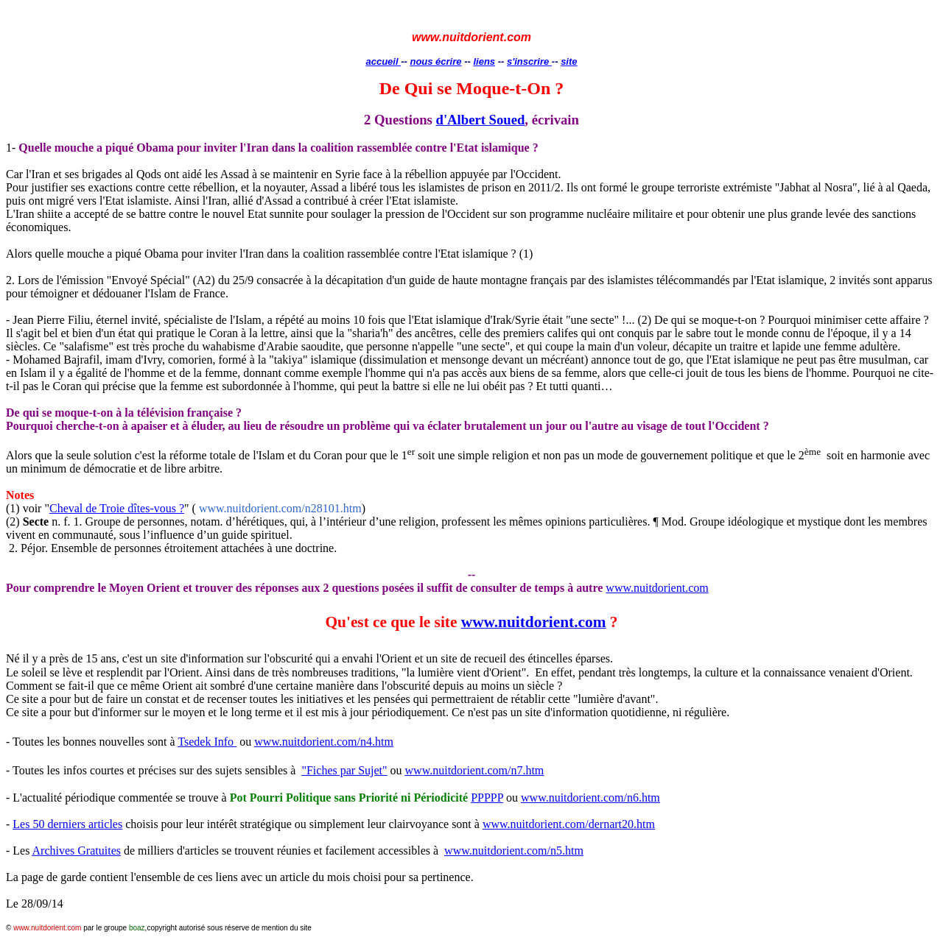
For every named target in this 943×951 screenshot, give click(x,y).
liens (484, 61)
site (569, 61)
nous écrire (435, 61)
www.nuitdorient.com (657, 587)
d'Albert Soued (480, 119)
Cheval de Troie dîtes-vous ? (116, 508)
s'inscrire (529, 61)
